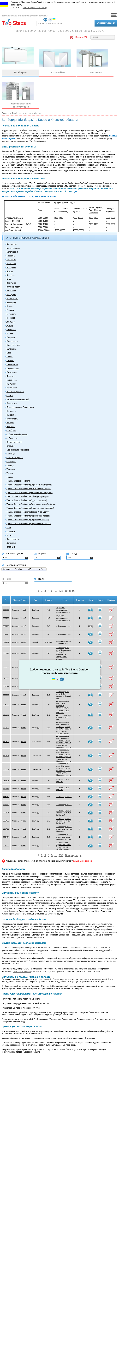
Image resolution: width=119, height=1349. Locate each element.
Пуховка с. (11, 415)
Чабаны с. (11, 547)
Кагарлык (10, 337)
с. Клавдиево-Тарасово (16, 434)
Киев (8, 353)
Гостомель (11, 314)
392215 (6, 634)
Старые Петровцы (14, 458)
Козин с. (10, 360)
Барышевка (11, 244)
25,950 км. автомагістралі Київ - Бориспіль (63, 610)
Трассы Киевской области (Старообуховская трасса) (30, 508)
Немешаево (11, 388)
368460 (6, 797)
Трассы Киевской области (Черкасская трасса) (27, 520)
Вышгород (11, 302)
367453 (6, 829)
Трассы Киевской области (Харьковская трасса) (28, 516)
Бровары (10, 275)
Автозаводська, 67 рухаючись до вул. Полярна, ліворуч (64, 837)
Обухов (9, 395)
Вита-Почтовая (13, 287)
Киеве (85, 908)
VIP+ (41, 569)
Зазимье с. (11, 329)
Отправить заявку (106, 23)
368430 (6, 821)
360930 (6, 667)
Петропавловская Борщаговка (20, 407)
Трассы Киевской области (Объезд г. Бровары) (27, 496)
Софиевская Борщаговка (17, 450)
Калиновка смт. (13, 345)
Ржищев (10, 423)
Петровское (11, 403)
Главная (5, 113)
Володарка (11, 295)
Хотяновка (11, 543)
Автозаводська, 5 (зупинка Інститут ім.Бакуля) (63, 813)
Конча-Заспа (12, 364)
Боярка (9, 271)
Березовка (11, 260)
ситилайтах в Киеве (22, 971)
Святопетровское (14, 442)
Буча (8, 279)
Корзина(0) (81, 37)
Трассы (9, 477)
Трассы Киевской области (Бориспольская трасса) (29, 485)
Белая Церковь (13, 248)
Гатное (9, 306)
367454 (6, 837)
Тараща (9, 465)
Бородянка (11, 267)
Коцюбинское (12, 368)
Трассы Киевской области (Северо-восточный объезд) (30, 504)
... (55, 590)
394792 (6, 846)
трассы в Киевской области (47, 979)
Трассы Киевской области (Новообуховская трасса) (29, 492)
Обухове (61, 911)
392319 (6, 788)
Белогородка (12, 252)
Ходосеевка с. (12, 539)
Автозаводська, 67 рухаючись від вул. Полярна (64, 829)
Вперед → (71, 590)
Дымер (9, 326)
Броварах (13, 911)
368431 (6, 813)
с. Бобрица (11, 430)
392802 (6, 610)
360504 (6, 742)
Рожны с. (10, 426)
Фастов (9, 535)
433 (61, 590)
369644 (6, 686)
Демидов (10, 322)
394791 (6, 642)
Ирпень (9, 333)
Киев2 (23, 610)
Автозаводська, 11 (64, 797)
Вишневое (11, 291)
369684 (6, 704)
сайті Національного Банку (35, 7)
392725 (6, 626)
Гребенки (10, 318)
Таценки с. (11, 469)
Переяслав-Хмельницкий (17, 399)
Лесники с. (11, 376)
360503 (6, 755)
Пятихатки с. (12, 419)
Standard (7, 569)
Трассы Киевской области (18, 481)
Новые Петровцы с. (15, 392)
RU (45, 19)
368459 (6, 805)
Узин (8, 527)
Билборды (17, 113)
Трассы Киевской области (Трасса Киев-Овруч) (27, 512)
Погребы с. (11, 411)
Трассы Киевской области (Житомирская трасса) (28, 489)
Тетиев (9, 473)
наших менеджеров (82, 861)
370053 (6, 678)
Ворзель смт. (12, 298)
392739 (6, 780)
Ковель (9, 357)
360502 (6, 769)
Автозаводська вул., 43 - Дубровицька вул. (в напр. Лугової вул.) (63, 714)
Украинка (10, 531)
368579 (6, 715)
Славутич (10, 446)
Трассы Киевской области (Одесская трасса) (26, 500)
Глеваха (10, 310)
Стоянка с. (11, 461)
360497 (6, 728)
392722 (6, 618)
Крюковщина (12, 372)
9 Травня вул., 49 (63, 626)
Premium (18, 569)
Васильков (11, 283)
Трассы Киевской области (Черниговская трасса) (28, 523)
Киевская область (33, 113)
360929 (6, 653)
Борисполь (11, 263)
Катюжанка (11, 349)
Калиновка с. (12, 341)
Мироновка (11, 380)
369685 (6, 695)
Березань (10, 256)
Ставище (10, 454)
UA (50, 19)
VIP (29, 569)
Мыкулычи (11, 384)
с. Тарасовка (12, 438)
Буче (97, 911)
